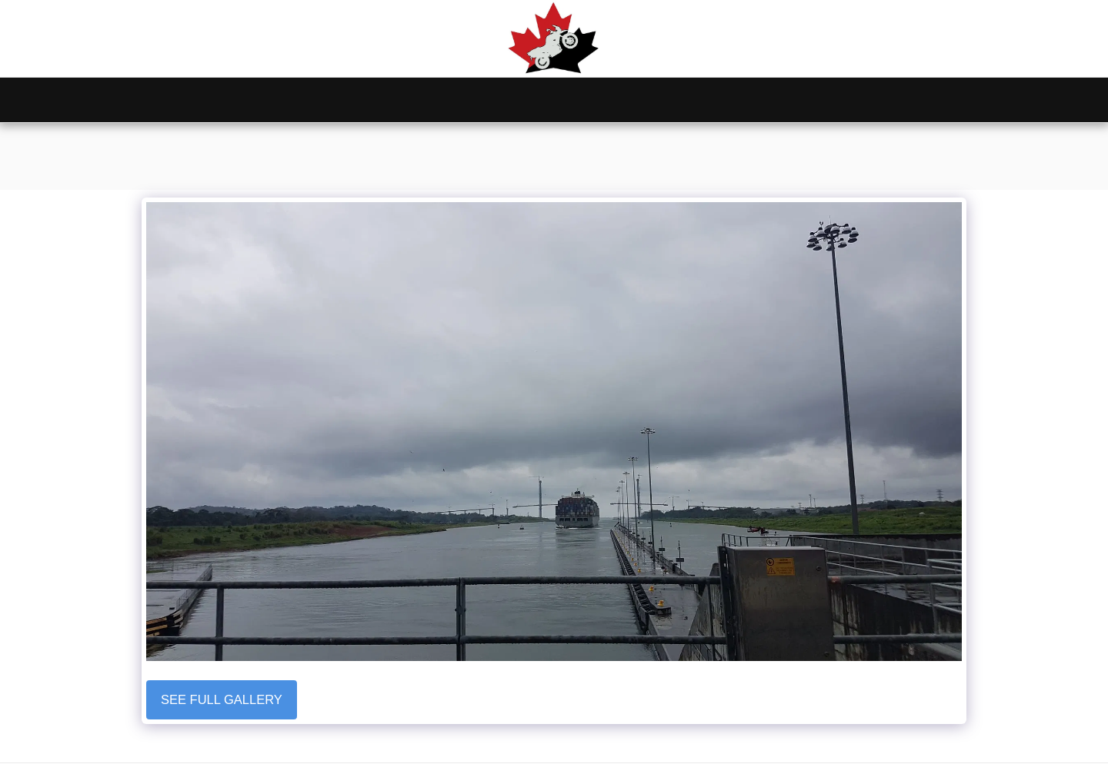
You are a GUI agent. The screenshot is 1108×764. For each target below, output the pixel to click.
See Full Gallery (221, 699)
